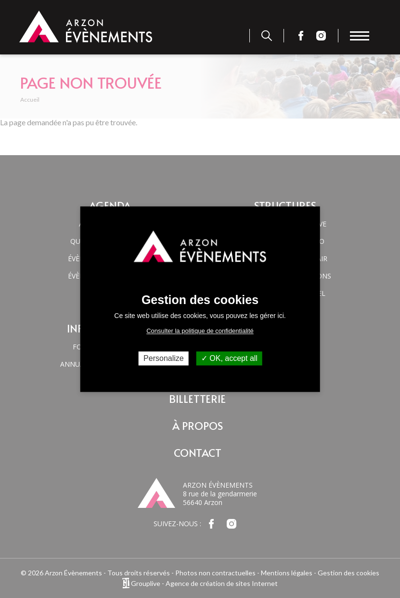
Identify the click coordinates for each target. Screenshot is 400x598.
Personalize (163, 358)
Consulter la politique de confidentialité (200, 330)
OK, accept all (229, 358)
